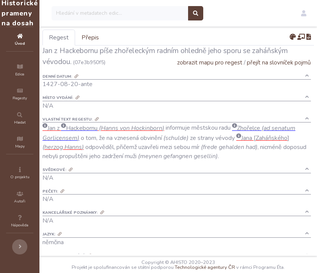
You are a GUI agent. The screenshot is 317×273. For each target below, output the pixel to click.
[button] (304, 13)
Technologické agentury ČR (228, 267)
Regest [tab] (104, 37)
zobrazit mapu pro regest (209, 73)
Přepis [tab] (135, 37)
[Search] (165, 13)
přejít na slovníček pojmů (279, 73)
